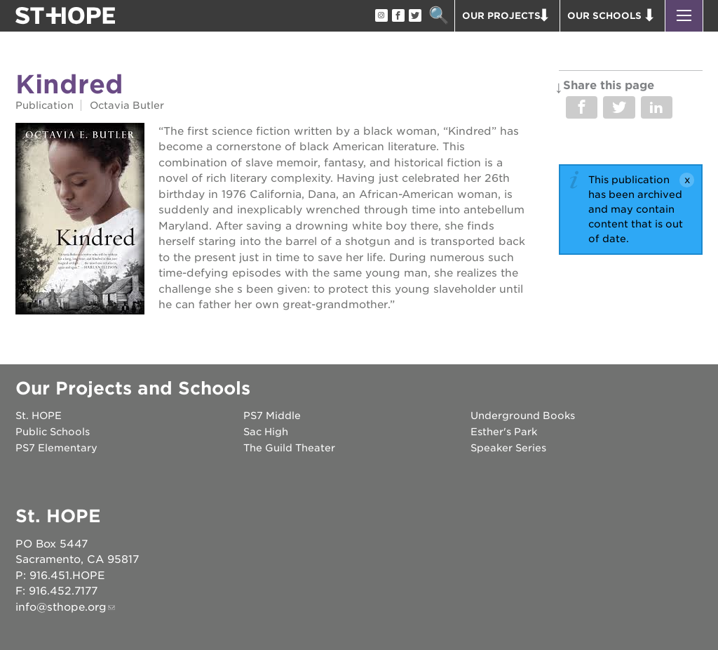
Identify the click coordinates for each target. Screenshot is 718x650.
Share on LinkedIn (656, 107)
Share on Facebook (581, 107)
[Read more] (79, 221)
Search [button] (438, 16)
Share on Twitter (619, 107)
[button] (684, 16)
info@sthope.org (61, 607)
